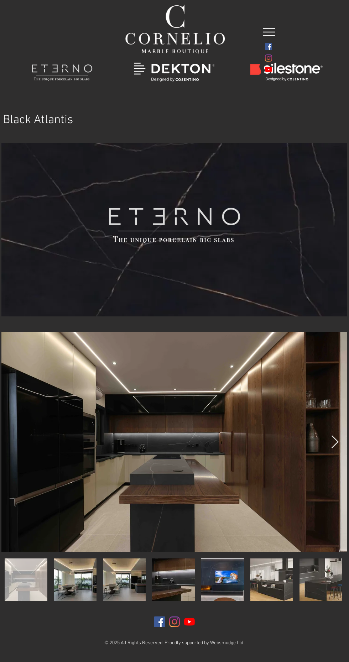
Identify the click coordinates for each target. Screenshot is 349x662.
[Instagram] (268, 58)
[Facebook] (268, 46)
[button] (269, 32)
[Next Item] (335, 442)
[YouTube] (268, 69)
